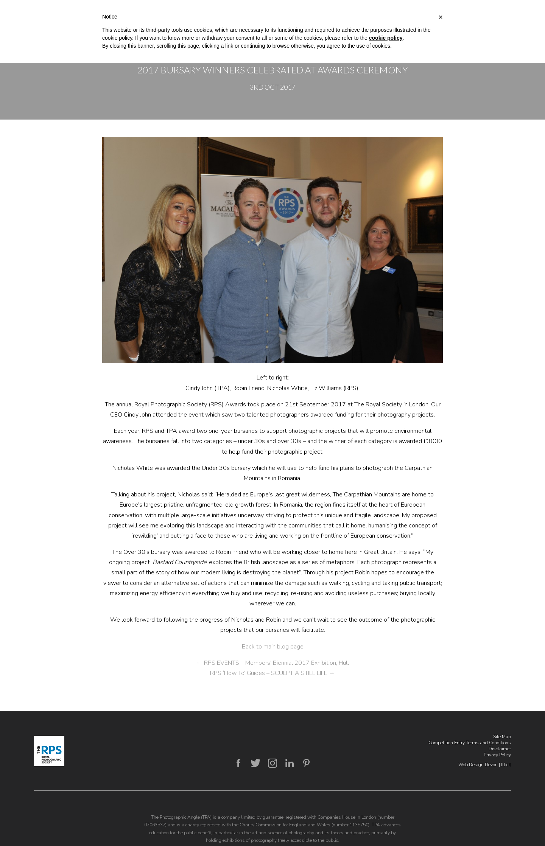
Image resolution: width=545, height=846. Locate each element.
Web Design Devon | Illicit (484, 765)
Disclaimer (500, 749)
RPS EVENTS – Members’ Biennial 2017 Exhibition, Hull (272, 663)
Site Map (502, 737)
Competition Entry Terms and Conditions (469, 743)
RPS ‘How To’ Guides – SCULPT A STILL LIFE (272, 673)
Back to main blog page (273, 646)
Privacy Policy (497, 755)
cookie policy (386, 38)
